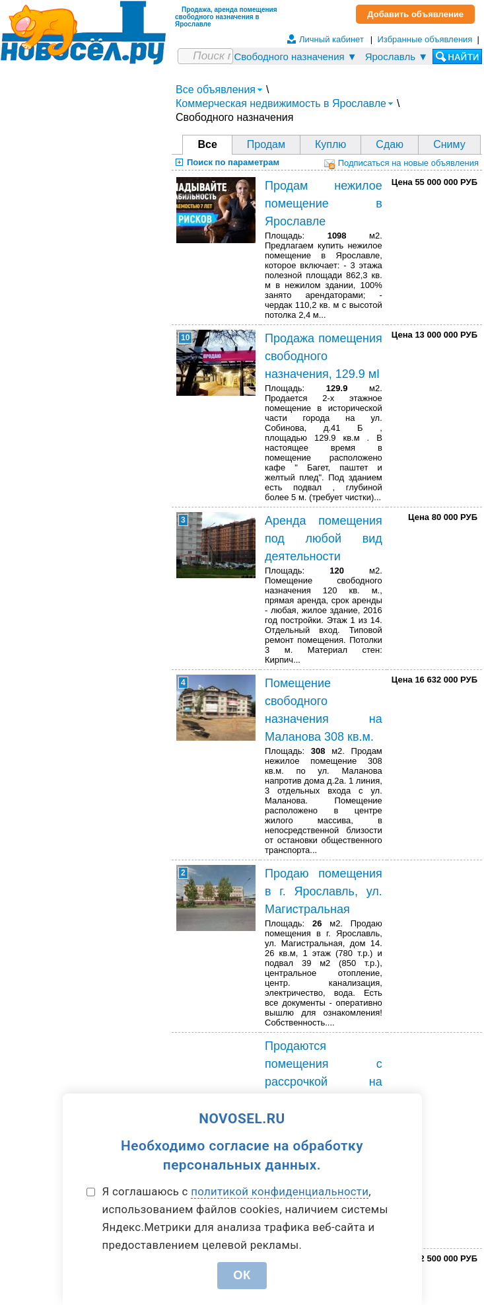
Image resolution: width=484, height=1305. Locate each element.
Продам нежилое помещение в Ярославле (323, 203)
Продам (266, 144)
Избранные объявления (424, 39)
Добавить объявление (415, 14)
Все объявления (219, 89)
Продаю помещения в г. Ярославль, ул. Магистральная (323, 891)
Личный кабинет (331, 39)
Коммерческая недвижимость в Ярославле (285, 103)
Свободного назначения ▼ (295, 56)
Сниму (449, 144)
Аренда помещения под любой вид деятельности (323, 538)
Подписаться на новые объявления (401, 163)
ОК (242, 1275)
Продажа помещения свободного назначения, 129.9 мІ (323, 356)
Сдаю (389, 144)
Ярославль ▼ (396, 56)
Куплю (330, 144)
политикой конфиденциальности (279, 1191)
